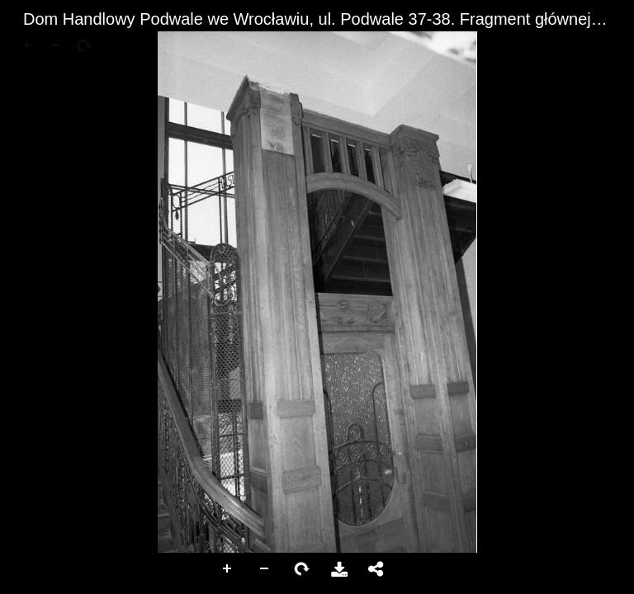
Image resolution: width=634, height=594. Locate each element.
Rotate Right (302, 569)
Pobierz (339, 569)
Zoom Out (265, 569)
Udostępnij (376, 569)
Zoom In (227, 569)
